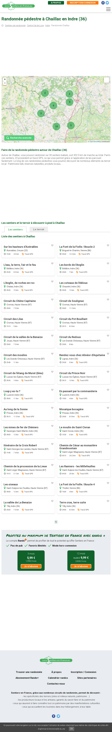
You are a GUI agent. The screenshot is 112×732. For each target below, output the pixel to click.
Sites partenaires (87, 678)
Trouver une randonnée (29, 672)
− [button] (5, 83)
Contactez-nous (56, 683)
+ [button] (5, 79)
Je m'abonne (31, 566)
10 (56, 126)
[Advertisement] (56, 52)
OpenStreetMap (95, 141)
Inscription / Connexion (83, 672)
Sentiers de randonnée (15, 25)
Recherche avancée (20, 137)
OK (71, 728)
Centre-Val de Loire (35, 25)
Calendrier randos (58, 678)
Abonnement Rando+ (27, 678)
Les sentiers (15, 229)
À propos (56, 3)
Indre (47, 25)
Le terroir (38, 229)
